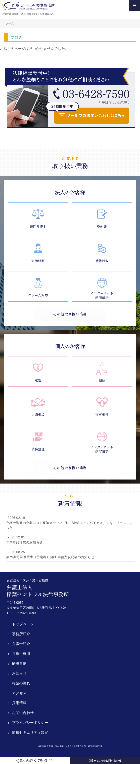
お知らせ (19, 673)
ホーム (9, 23)
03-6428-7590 (26, 613)
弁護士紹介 (21, 644)
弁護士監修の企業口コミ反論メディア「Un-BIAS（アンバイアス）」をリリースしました (69, 525)
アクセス (19, 693)
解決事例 (19, 663)
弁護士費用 (21, 654)
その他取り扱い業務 (70, 313)
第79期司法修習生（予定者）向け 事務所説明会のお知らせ (50, 557)
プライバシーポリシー (30, 723)
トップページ (23, 624)
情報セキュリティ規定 (30, 732)
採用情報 (19, 703)
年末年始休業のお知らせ (24, 542)
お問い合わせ (23, 713)
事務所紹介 (21, 634)
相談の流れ (21, 683)
